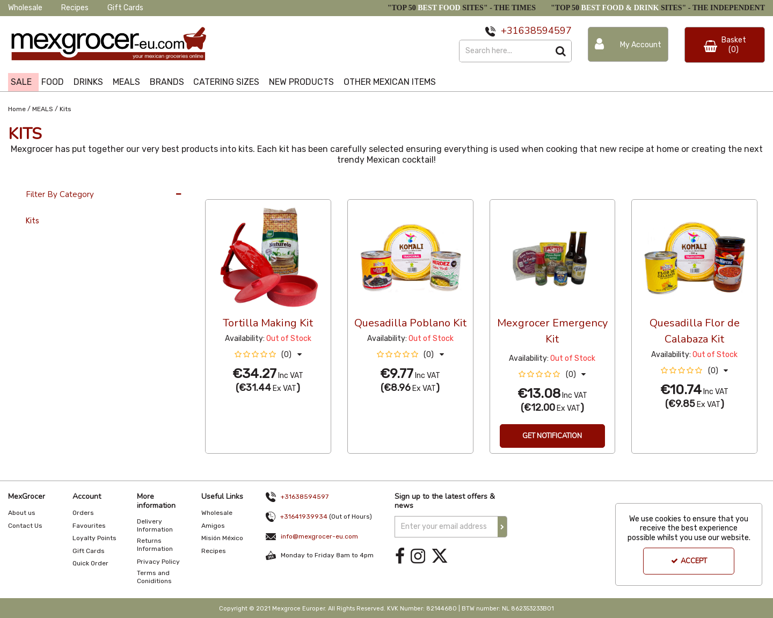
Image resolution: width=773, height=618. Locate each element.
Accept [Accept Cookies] (689, 561)
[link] (400, 556)
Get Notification (552, 436)
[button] (268, 354)
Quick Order (90, 563)
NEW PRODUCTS (301, 82)
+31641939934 (303, 516)
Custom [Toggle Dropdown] (277, 189)
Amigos (213, 525)
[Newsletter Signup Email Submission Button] (502, 526)
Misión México (222, 538)
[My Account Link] (628, 44)
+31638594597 (305, 496)
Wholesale (25, 7)
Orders (83, 513)
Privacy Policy (158, 561)
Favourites (89, 525)
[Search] (504, 51)
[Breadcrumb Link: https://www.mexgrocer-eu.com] (17, 108)
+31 (510, 30)
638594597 (545, 30)
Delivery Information (155, 525)
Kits (32, 221)
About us (21, 513)
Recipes (75, 7)
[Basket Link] (724, 44)
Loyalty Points (94, 538)
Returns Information (155, 544)
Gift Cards (125, 7)
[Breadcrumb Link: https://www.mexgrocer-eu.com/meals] (42, 108)
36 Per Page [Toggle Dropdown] (227, 189)
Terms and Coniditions (154, 577)
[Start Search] (561, 51)
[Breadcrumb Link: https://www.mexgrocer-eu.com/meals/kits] (65, 108)
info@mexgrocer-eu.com (319, 536)
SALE (21, 82)
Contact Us (25, 525)
